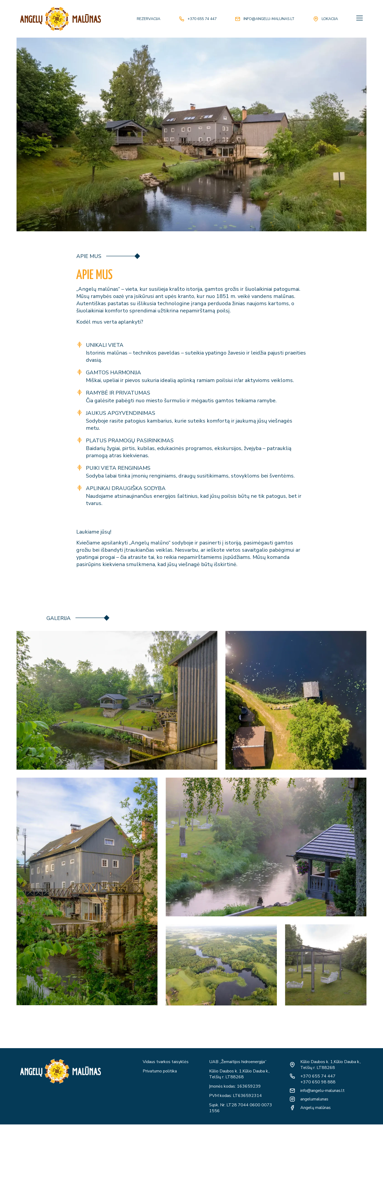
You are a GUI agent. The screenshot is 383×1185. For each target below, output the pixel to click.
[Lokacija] (315, 19)
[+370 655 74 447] (181, 19)
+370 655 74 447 (202, 18)
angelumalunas (314, 1099)
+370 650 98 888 (318, 1082)
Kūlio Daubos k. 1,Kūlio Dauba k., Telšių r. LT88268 (330, 1065)
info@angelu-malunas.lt (269, 18)
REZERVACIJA (148, 18)
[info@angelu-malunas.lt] (237, 19)
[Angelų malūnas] (292, 1107)
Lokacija (330, 18)
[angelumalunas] (292, 1099)
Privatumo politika (160, 1071)
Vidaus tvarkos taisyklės (166, 1062)
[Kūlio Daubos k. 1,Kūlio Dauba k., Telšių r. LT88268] (292, 1064)
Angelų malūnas (315, 1108)
